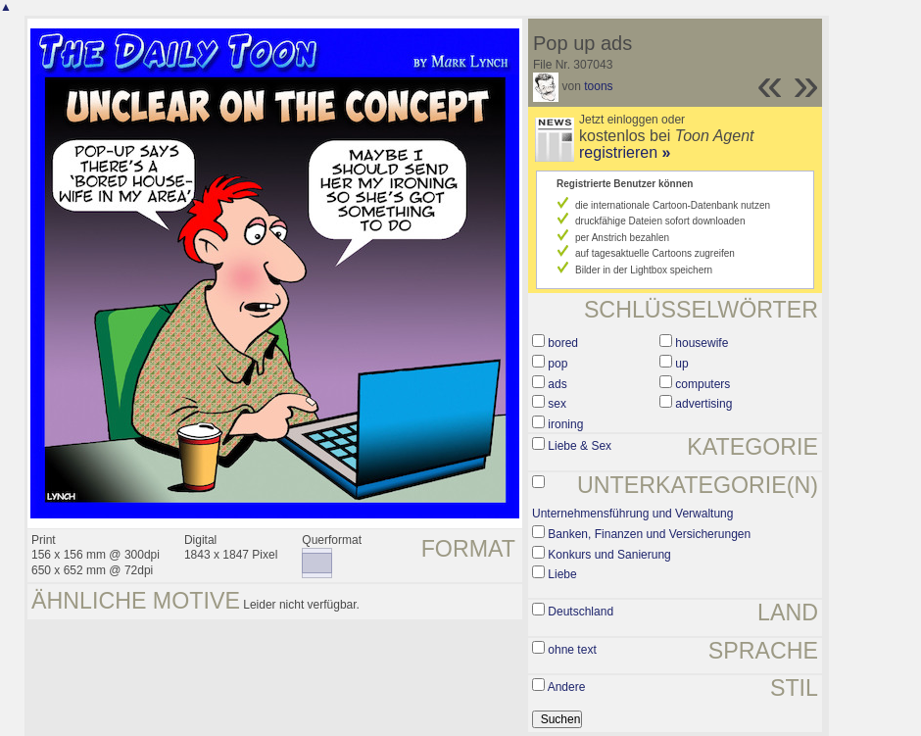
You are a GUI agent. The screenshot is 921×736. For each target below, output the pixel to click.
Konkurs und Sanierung (609, 555)
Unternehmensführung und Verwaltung (632, 513)
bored (563, 343)
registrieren (624, 152)
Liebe (562, 574)
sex (557, 404)
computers (702, 384)
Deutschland (580, 611)
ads (557, 384)
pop (557, 363)
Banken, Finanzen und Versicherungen (649, 534)
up (681, 363)
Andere (567, 687)
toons (598, 86)
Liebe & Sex (579, 446)
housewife (701, 343)
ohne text (572, 650)
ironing (565, 424)
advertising (703, 404)
